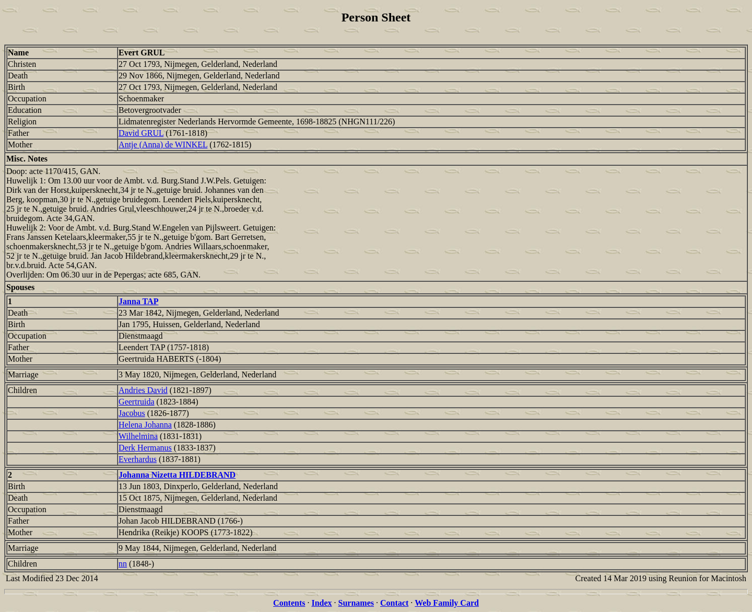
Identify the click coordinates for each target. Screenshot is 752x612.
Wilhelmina (138, 436)
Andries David (143, 390)
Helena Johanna (145, 424)
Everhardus (138, 459)
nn (123, 563)
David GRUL (141, 133)
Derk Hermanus (145, 447)
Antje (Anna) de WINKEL (163, 144)
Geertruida (136, 401)
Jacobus (132, 413)
